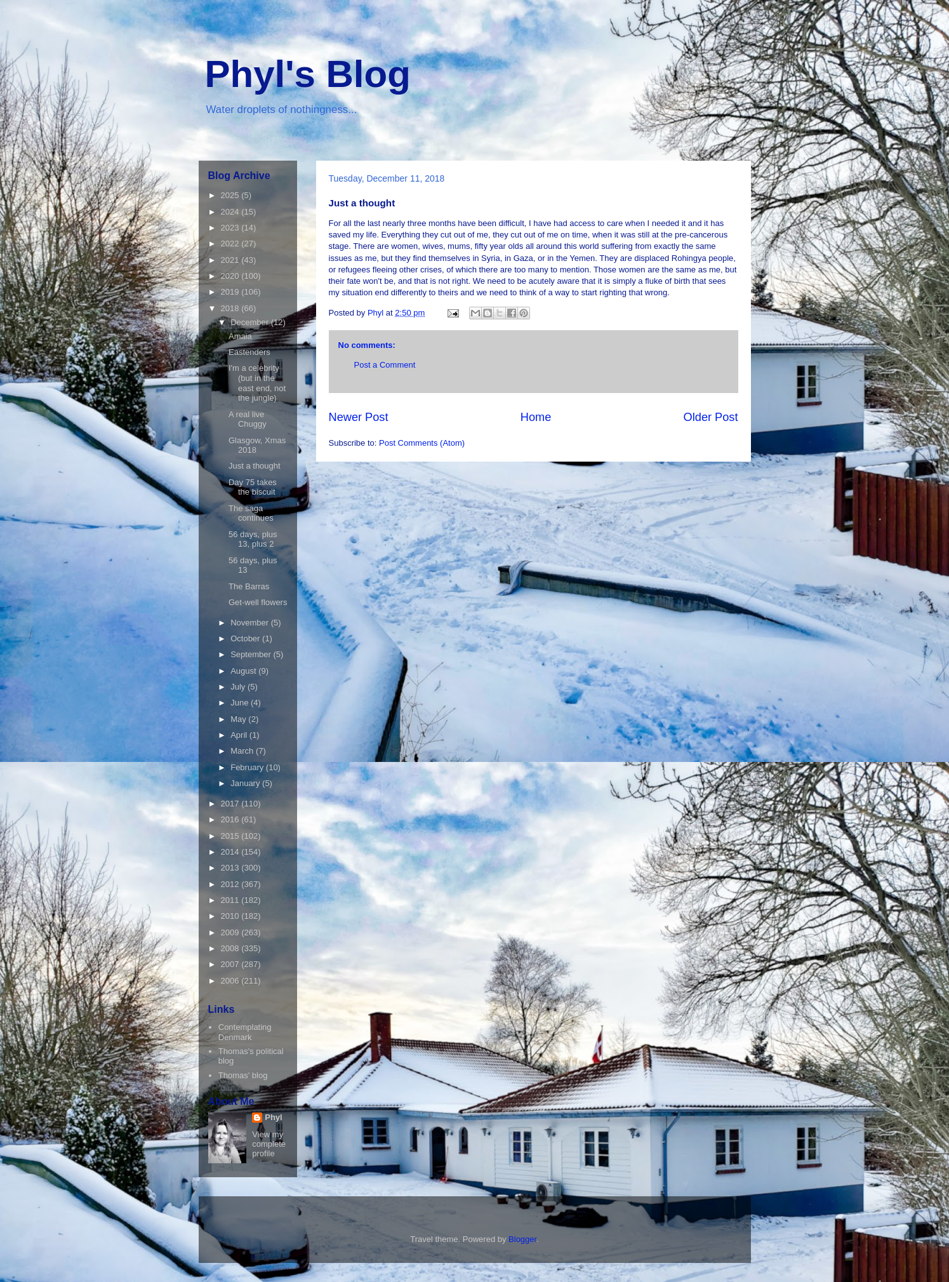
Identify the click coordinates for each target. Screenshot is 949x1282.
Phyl (273, 1117)
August (244, 671)
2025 (231, 195)
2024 (231, 212)
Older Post (711, 417)
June (240, 702)
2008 (231, 948)
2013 (231, 867)
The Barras (249, 586)
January (246, 783)
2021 (231, 260)
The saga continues (251, 513)
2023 (231, 227)
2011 (231, 900)
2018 (231, 308)
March (243, 751)
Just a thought (255, 466)
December (250, 322)
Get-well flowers (258, 602)
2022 (231, 243)
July (239, 686)
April (239, 735)
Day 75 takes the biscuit (253, 487)
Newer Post (358, 417)
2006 (231, 980)
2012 (231, 884)
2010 (231, 916)
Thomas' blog (243, 1075)
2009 (231, 932)
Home (536, 417)
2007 (231, 964)
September (251, 654)
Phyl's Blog (308, 74)
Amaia (240, 336)
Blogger (522, 1239)
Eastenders (249, 352)
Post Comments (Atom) (422, 443)
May (239, 719)
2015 (231, 836)
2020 (231, 276)
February (248, 767)
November (250, 622)
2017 (231, 803)
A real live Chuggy (248, 419)
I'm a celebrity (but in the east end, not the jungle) (257, 383)
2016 (231, 819)
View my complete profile (269, 1144)
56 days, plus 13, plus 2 (253, 539)
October (246, 638)
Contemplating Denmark (245, 1032)
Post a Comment (385, 365)
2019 (231, 292)
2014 (231, 852)
